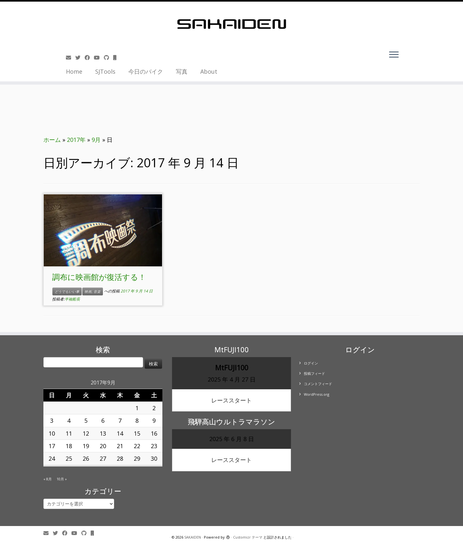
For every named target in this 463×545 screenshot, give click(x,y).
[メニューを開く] (394, 55)
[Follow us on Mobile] (117, 57)
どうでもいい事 (67, 291)
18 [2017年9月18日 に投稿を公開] (69, 446)
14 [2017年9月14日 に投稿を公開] (120, 433)
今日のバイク (145, 71)
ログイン (311, 363)
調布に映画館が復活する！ (99, 277)
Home (74, 71)
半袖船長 (72, 299)
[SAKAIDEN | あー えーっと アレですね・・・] (231, 24)
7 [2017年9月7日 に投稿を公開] (120, 420)
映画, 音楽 (93, 291)
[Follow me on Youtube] (99, 57)
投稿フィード (314, 373)
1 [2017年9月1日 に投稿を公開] (137, 408)
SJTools (105, 71)
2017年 (76, 139)
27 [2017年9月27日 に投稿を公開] (103, 458)
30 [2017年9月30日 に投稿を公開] (154, 458)
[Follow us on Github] (108, 57)
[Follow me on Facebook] (89, 57)
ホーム (52, 139)
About (208, 71)
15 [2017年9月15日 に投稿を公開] (137, 433)
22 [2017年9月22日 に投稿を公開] (137, 446)
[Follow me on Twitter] (80, 57)
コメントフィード (318, 383)
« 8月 (47, 478)
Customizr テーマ (247, 537)
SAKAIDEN (192, 537)
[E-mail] (70, 57)
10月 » (62, 478)
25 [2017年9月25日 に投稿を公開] (69, 458)
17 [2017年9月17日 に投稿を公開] (52, 446)
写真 (181, 71)
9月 (96, 139)
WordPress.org (316, 394)
